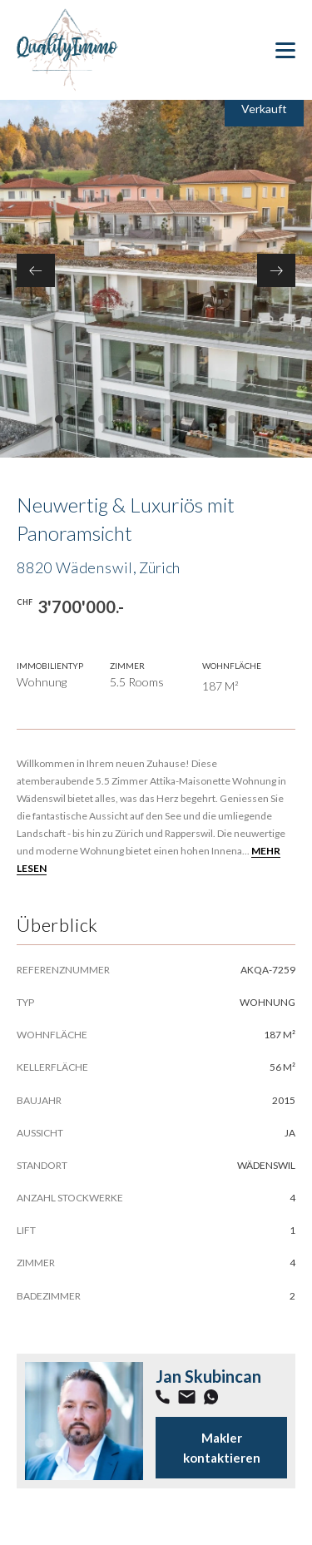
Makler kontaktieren (221, 1447)
